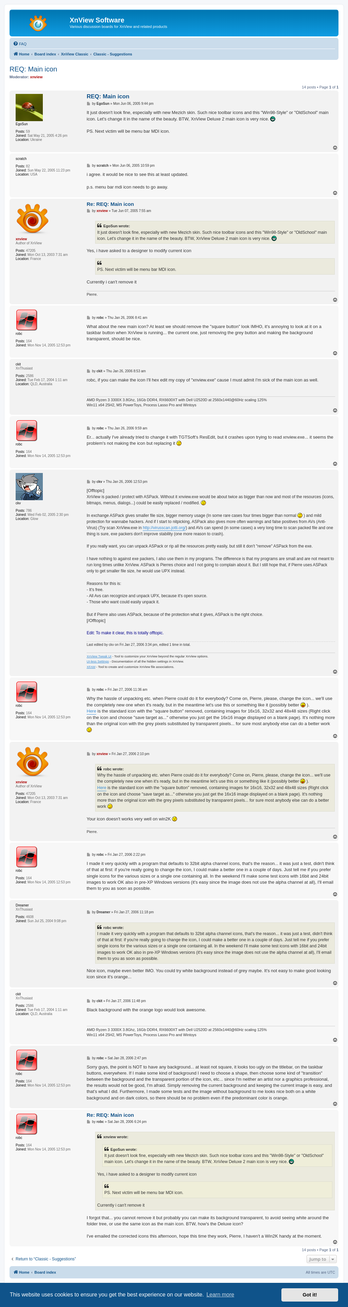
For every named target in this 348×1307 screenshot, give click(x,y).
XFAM (91, 667)
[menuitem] (20, 44)
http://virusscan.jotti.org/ (164, 528)
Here (91, 711)
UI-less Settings (98, 661)
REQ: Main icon (33, 69)
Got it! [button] (310, 1294)
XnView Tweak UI (99, 656)
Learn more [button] (220, 1294)
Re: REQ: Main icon (110, 204)
